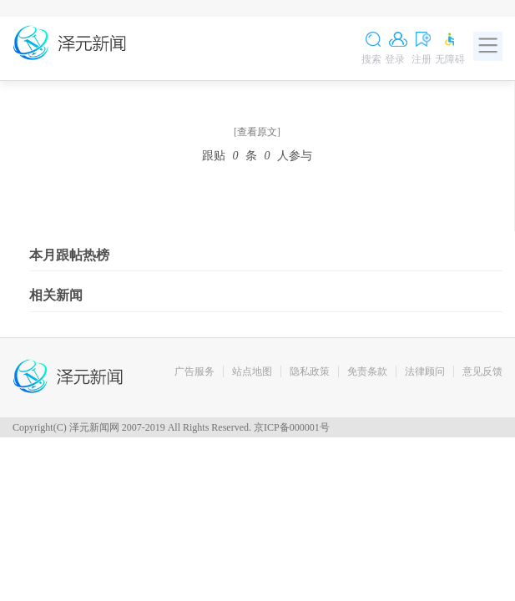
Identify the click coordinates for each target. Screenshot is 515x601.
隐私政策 (310, 371)
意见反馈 (482, 371)
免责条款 (367, 371)
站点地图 (252, 371)
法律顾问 (425, 371)
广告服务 (194, 371)
